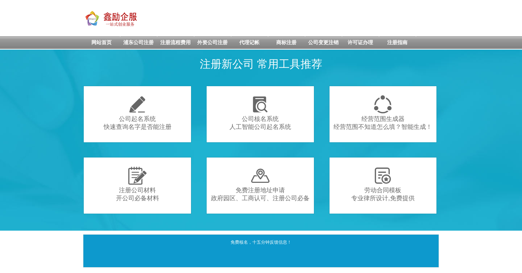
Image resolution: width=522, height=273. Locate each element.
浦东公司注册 (138, 42)
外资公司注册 (212, 42)
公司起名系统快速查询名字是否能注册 (137, 112)
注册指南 (397, 42)
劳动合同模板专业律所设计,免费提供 (382, 184)
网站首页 (101, 42)
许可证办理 (360, 42)
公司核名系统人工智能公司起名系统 (260, 112)
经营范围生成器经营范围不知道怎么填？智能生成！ (383, 112)
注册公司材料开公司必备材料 (137, 184)
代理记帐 (249, 42)
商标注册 (286, 42)
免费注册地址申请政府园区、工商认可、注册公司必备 (260, 184)
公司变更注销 (323, 42)
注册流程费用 (175, 42)
